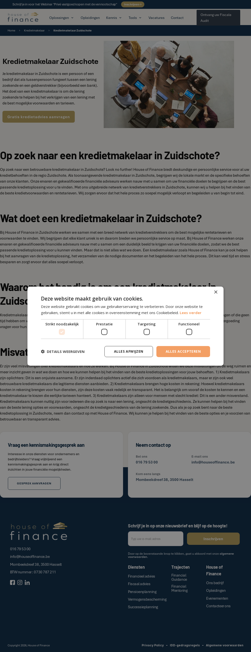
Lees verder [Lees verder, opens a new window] (190, 312)
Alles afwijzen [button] (128, 351)
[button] (63, 351)
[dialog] (125, 326)
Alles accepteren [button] (183, 351)
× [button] (215, 292)
